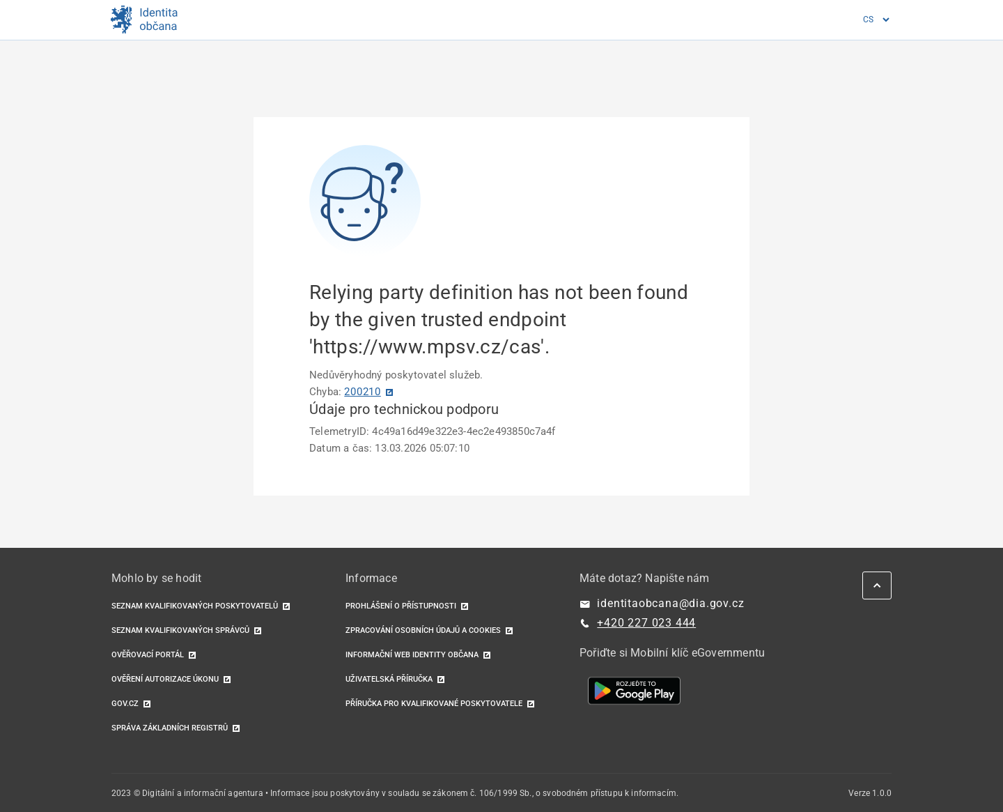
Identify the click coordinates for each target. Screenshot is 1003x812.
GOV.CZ (125, 703)
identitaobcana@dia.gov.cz (670, 603)
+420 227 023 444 (646, 622)
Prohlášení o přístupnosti (400, 606)
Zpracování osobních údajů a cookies (423, 630)
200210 (362, 391)
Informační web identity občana (412, 654)
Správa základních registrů (169, 728)
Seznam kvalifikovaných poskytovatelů (194, 606)
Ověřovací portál (147, 654)
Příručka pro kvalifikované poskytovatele (433, 703)
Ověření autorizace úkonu (165, 679)
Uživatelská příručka (389, 679)
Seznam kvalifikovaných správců (180, 630)
